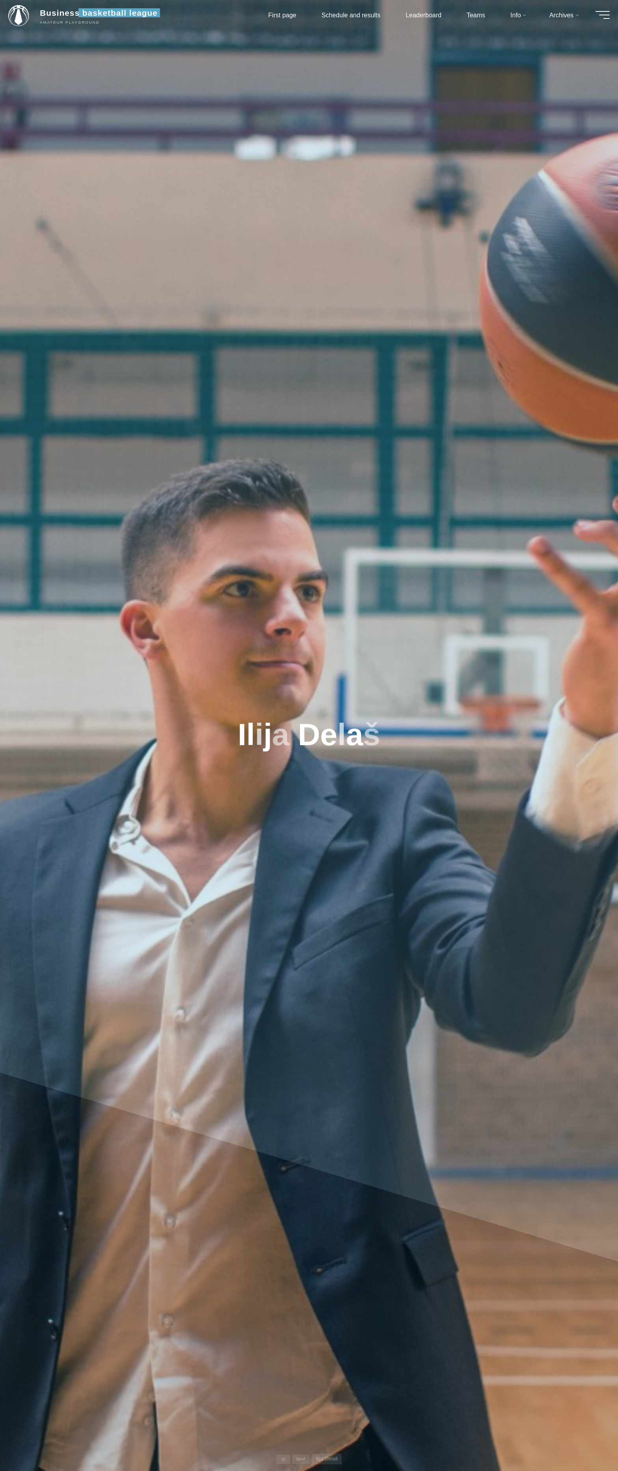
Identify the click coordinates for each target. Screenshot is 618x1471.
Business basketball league (106, 16)
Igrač (301, 1459)
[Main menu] (595, 19)
